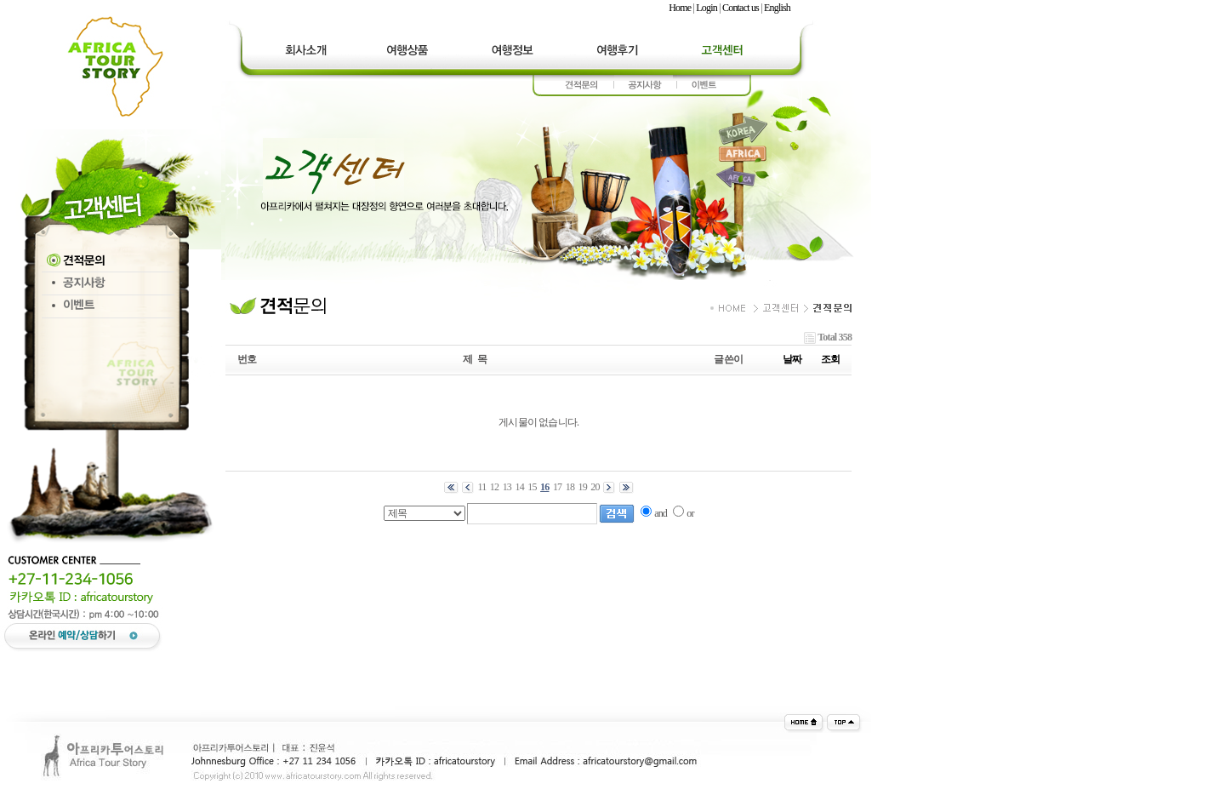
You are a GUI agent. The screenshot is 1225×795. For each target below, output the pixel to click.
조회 (830, 359)
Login (706, 8)
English (777, 8)
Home (680, 8)
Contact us (740, 8)
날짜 (792, 359)
